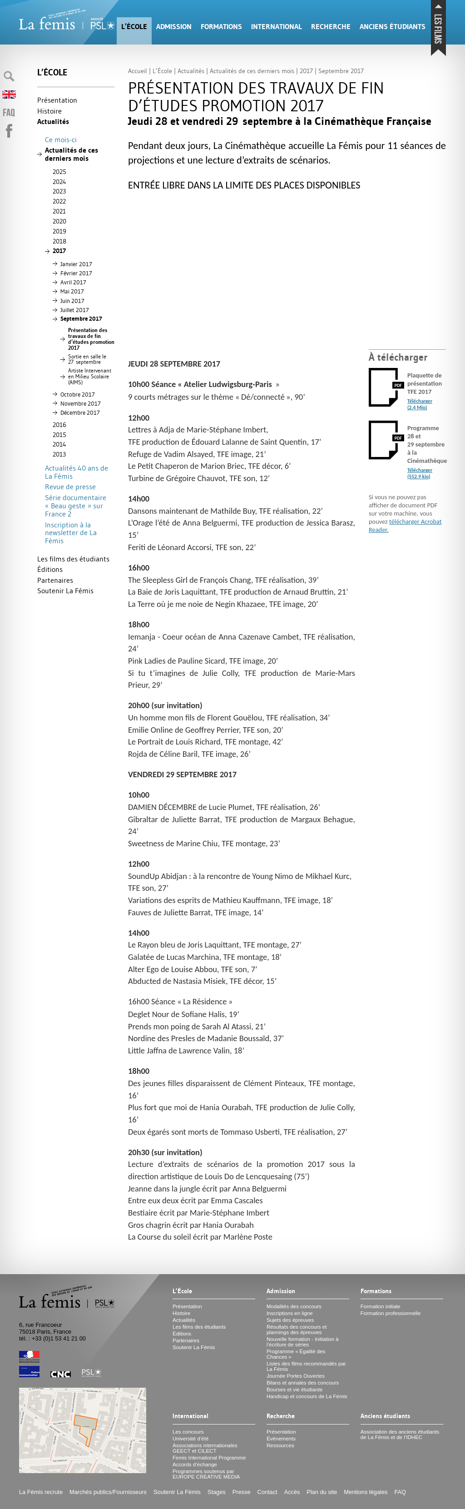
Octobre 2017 (77, 394)
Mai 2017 (72, 291)
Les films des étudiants (73, 558)
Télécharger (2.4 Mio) (419, 404)
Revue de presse (70, 486)
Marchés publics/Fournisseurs (108, 1492)
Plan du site (322, 1492)
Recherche (331, 26)
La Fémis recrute (41, 1492)
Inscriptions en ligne (290, 1313)
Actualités (53, 121)
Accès (292, 1492)
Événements (281, 1438)
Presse (241, 1492)
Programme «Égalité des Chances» (296, 1354)
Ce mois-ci (61, 139)
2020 (59, 221)
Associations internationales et (205, 1448)
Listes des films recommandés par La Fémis (306, 1366)
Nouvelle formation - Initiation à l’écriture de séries (303, 1341)
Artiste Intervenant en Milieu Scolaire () (89, 376)
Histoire (49, 110)
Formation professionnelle (391, 1313)
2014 (59, 444)
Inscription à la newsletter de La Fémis (71, 532)
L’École (134, 26)
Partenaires (55, 580)
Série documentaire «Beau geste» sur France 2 (75, 505)
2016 (59, 425)
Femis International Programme (209, 1457)
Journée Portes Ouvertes (296, 1376)
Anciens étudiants (392, 26)
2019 (59, 231)
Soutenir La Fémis (65, 590)
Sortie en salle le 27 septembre (87, 359)
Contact (267, 1492)
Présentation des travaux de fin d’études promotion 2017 (91, 339)
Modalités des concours (294, 1306)
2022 (59, 201)
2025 (59, 172)
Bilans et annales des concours (303, 1382)
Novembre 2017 (80, 403)
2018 (59, 241)
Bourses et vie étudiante (295, 1389)
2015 (59, 435)
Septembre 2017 (81, 319)
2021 (59, 211)
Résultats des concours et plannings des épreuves (297, 1329)
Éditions (50, 569)
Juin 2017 (72, 300)
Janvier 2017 (76, 264)
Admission (174, 26)
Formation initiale (381, 1306)
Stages (217, 1492)
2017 (59, 251)
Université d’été (190, 1438)
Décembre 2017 (80, 412)
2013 (59, 454)
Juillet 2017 (74, 309)
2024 (59, 182)
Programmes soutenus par (206, 1474)
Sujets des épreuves (290, 1320)
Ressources (280, 1445)
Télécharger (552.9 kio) (419, 473)
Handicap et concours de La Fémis (307, 1396)
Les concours (188, 1432)
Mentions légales (365, 1492)
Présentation (57, 99)
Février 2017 (76, 273)
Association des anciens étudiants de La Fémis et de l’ (400, 1434)
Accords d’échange (195, 1464)
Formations (221, 26)
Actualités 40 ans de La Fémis (76, 472)
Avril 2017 (73, 282)
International (276, 26)
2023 (59, 191)
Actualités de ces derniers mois (71, 154)
